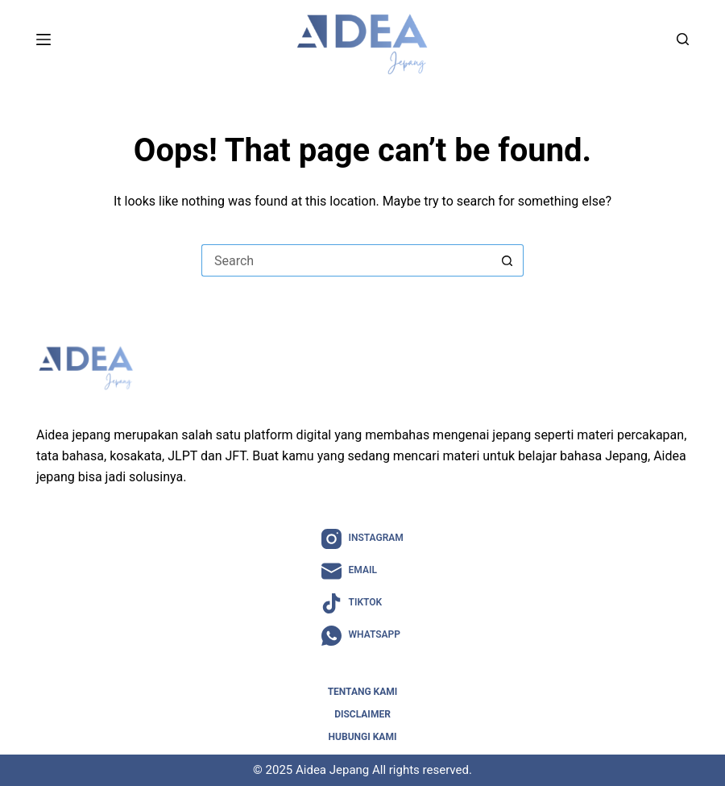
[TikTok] (362, 603)
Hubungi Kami (363, 736)
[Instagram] (362, 539)
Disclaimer (362, 714)
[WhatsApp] (362, 636)
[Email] (362, 571)
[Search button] (507, 260)
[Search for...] (346, 260)
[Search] (683, 39)
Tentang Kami (363, 691)
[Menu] (43, 39)
